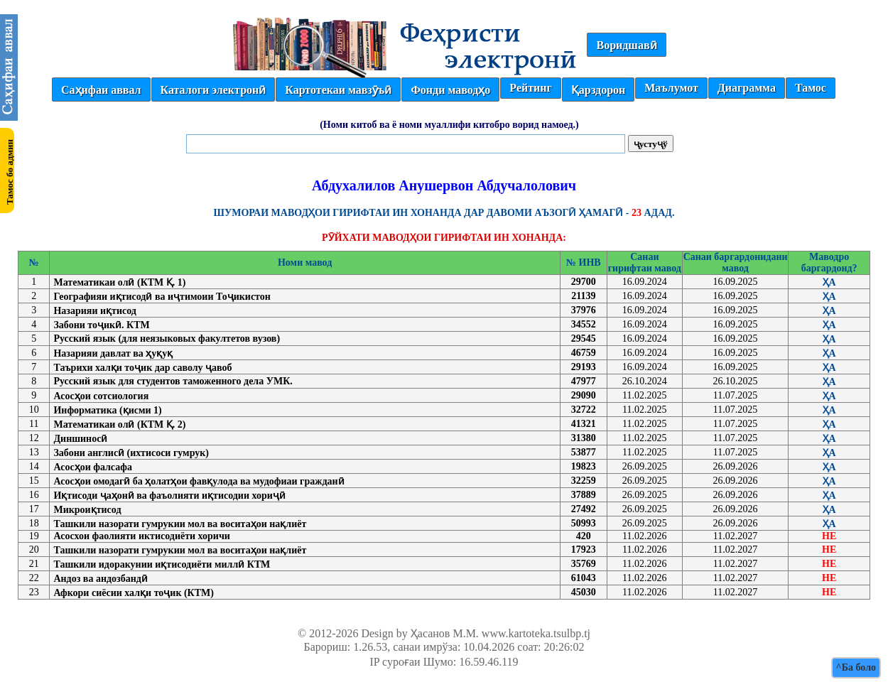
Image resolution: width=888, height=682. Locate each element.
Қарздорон (598, 90)
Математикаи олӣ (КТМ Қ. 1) (119, 282)
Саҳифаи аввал (101, 90)
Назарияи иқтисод (94, 310)
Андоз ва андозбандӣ (100, 578)
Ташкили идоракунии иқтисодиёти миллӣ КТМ (161, 564)
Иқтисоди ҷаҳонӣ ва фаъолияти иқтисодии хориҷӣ (169, 495)
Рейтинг (530, 88)
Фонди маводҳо (450, 90)
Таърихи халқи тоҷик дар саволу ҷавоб (142, 367)
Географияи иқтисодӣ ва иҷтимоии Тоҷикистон (161, 296)
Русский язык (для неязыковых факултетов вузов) (166, 338)
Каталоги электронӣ (213, 90)
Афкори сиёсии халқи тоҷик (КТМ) (133, 593)
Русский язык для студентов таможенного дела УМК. (172, 381)
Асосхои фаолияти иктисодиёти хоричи (141, 536)
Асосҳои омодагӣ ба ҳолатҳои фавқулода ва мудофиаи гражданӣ (198, 481)
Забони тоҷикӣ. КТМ (101, 325)
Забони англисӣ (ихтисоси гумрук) (131, 453)
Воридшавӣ (626, 45)
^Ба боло (856, 667)
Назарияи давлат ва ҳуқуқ (113, 353)
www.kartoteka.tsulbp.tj (536, 633)
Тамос (810, 88)
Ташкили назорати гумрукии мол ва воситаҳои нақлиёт (179, 524)
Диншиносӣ (80, 438)
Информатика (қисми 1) (107, 410)
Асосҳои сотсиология (100, 396)
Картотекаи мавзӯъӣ (338, 90)
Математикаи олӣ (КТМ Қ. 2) (119, 424)
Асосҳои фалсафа (92, 467)
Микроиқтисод (87, 509)
